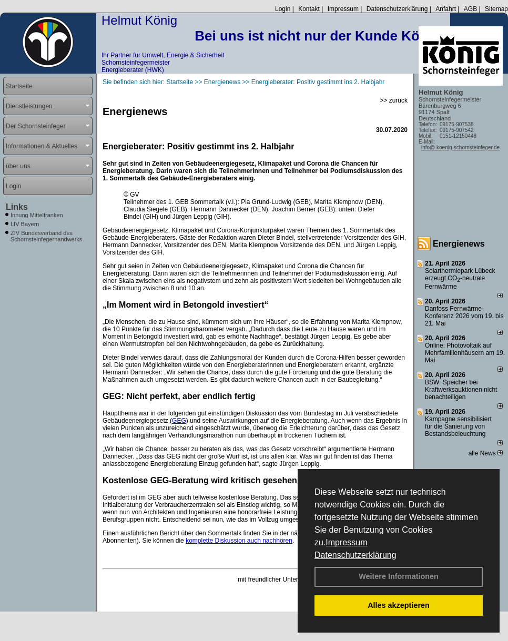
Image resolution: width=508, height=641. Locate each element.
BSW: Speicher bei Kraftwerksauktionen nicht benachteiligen (461, 390)
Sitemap (496, 9)
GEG (179, 420)
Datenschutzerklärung (355, 555)
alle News (486, 453)
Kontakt (309, 9)
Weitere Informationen (399, 576)
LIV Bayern (25, 224)
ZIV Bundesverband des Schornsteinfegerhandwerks (46, 236)
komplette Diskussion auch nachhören (239, 540)
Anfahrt (445, 9)
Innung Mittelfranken (37, 215)
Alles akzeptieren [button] (399, 605)
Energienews (459, 243)
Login (282, 9)
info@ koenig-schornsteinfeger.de (460, 147)
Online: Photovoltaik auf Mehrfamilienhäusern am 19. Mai (465, 353)
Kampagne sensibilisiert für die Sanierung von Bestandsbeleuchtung (458, 426)
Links (17, 206)
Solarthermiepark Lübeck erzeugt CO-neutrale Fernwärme (460, 278)
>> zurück (394, 100)
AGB (470, 9)
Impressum (346, 542)
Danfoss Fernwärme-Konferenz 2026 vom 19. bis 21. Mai (464, 316)
